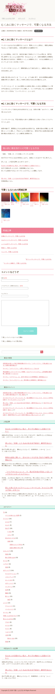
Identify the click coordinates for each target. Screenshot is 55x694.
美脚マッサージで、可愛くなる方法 (25, 204)
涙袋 (8, 541)
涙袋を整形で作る (15, 547)
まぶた (7, 525)
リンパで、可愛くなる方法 (9, 251)
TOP (8, 18)
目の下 (7, 528)
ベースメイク (9, 609)
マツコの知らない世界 (12, 515)
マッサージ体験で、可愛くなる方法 (15, 263)
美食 (6, 641)
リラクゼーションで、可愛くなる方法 (5, 220)
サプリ (7, 628)
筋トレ (7, 596)
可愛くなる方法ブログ (10, 615)
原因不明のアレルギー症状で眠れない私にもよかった (24, 414)
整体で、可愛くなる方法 (9, 247)
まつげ (7, 522)
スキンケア (6, 551)
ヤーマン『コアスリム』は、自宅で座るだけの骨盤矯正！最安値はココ (25, 376)
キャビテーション (10, 573)
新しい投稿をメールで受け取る (12, 341)
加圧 (8, 599)
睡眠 (6, 593)
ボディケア (6, 570)
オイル (7, 625)
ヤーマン (6, 612)
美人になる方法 (8, 619)
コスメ (9, 534)
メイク (5, 602)
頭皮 (6, 567)
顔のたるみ (10, 638)
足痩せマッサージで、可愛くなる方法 (13, 236)
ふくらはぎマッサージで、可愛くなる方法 (34, 204)
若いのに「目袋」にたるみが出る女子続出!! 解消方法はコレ (20, 178)
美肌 (6, 554)
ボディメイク (9, 583)
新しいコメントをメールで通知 (12, 337)
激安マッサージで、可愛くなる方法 (44, 204)
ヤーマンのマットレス (15, 399)
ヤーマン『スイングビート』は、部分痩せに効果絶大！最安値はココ (24, 380)
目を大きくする (10, 538)
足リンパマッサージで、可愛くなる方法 (38, 259)
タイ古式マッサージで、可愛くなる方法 (5, 204)
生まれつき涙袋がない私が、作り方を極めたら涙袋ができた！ (20, 165)
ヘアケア (6, 564)
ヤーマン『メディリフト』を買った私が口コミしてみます (21, 368)
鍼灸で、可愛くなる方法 (15, 203)
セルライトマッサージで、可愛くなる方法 (14, 240)
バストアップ (9, 577)
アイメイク (8, 606)
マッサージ (38, 31)
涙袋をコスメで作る (16, 544)
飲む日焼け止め (10, 557)
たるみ (9, 531)
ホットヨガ (8, 580)
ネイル (5, 560)
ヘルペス (8, 632)
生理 (6, 589)
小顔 (6, 635)
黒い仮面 (22, 394)
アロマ (7, 622)
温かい (10, 409)
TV (4, 512)
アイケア (6, 518)
